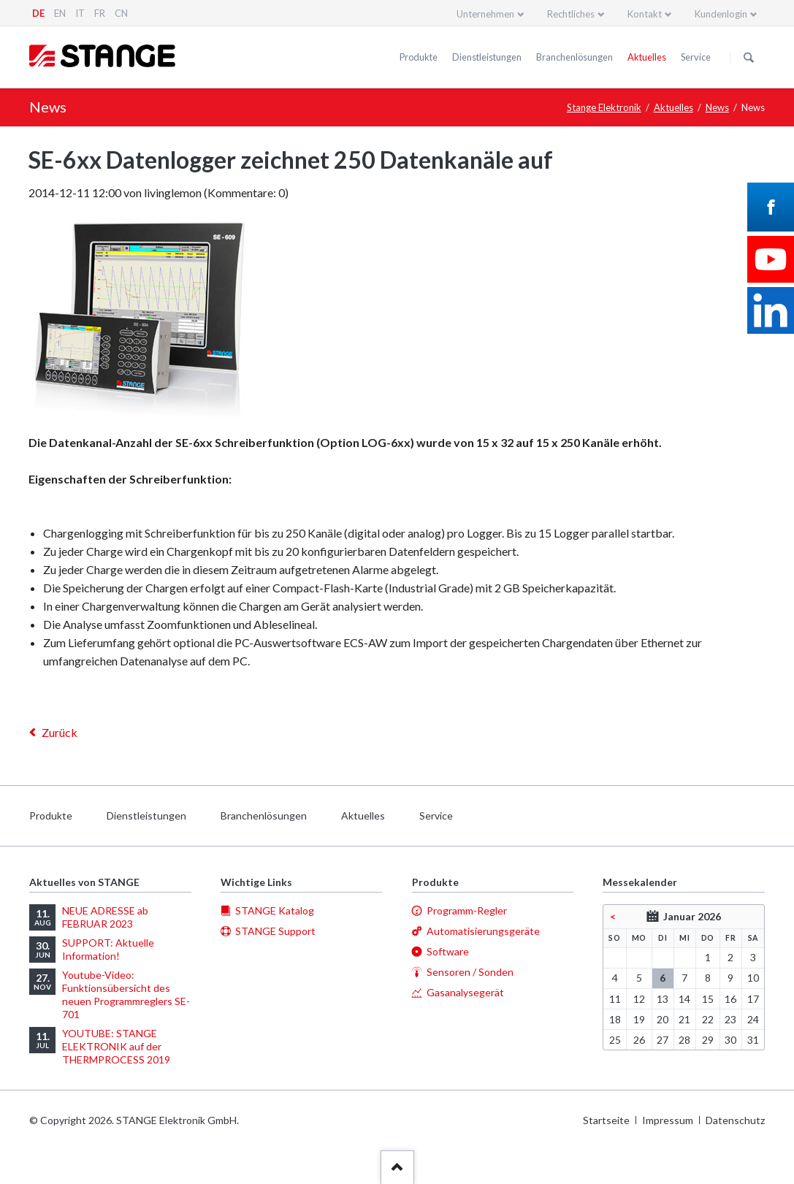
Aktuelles (646, 57)
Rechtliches (571, 14)
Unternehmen (485, 14)
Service (696, 57)
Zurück (59, 732)
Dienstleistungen (487, 57)
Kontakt (644, 14)
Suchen (749, 57)
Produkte (419, 57)
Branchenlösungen (574, 57)
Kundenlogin (721, 14)
